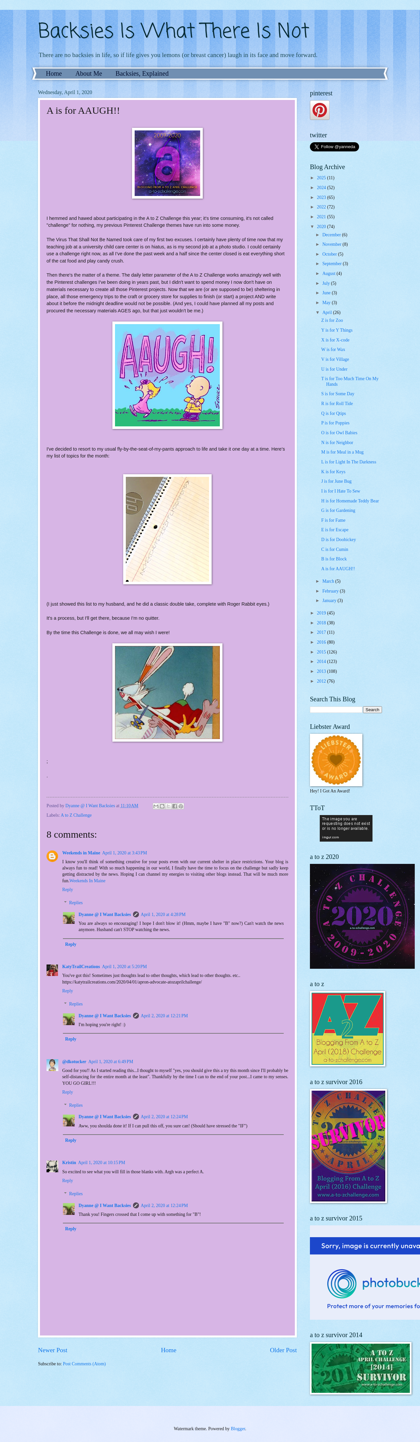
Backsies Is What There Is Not (173, 32)
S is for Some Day (337, 393)
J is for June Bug (336, 481)
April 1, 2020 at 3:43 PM (124, 852)
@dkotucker (74, 1061)
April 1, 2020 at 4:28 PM (163, 914)
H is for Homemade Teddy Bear (350, 500)
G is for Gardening (338, 510)
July (326, 283)
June (327, 292)
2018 (322, 622)
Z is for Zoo (332, 320)
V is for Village (335, 359)
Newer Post (52, 1350)
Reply (67, 889)
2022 (322, 207)
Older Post (283, 1350)
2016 (322, 642)
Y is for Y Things (337, 330)
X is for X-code (335, 340)
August (329, 273)
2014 (322, 661)
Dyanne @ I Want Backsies (105, 914)
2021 (322, 216)
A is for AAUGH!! (338, 568)
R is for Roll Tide (337, 403)
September (332, 263)
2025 (322, 177)
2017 (322, 632)
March (328, 581)
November (332, 244)
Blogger (238, 1428)
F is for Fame (333, 520)
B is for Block (334, 558)
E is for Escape (334, 529)
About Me (88, 73)
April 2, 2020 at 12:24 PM (164, 1116)
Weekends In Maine (87, 880)
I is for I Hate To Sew (340, 491)
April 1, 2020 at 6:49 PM (110, 1061)
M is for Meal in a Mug (342, 452)
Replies (76, 902)
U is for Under (334, 369)
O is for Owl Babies (339, 432)
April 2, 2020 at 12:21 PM (164, 1015)
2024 (322, 187)
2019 (322, 613)
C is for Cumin (334, 549)
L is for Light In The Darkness (348, 461)
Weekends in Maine (81, 852)
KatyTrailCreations (81, 966)
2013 (322, 671)
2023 (322, 197)
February (331, 591)
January (329, 600)
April (327, 312)
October (330, 254)
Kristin (69, 1162)
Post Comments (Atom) (84, 1363)
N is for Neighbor (337, 442)
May (327, 302)
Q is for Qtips (333, 413)
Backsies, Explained (142, 73)
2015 (322, 652)
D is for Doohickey (338, 539)
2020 (322, 226)
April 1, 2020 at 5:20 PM (124, 966)
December (332, 234)
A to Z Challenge (76, 815)
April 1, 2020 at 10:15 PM (101, 1162)
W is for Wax (333, 349)
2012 (322, 681)
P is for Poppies (335, 422)
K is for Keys (333, 471)
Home (54, 73)
